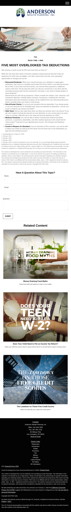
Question (6, 199)
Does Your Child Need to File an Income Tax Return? (35, 344)
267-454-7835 (35, 24)
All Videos (35, 462)
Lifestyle (35, 457)
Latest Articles (35, 459)
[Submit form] (8, 216)
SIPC (9, 501)
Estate (35, 448)
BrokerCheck (44, 470)
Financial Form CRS (12, 466)
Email (6, 187)
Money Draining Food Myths (35, 281)
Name (6, 176)
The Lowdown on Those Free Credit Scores (35, 406)
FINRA (3, 501)
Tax (35, 453)
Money (35, 455)
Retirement (35, 444)
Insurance (35, 451)
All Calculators (35, 464)
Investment (35, 446)
